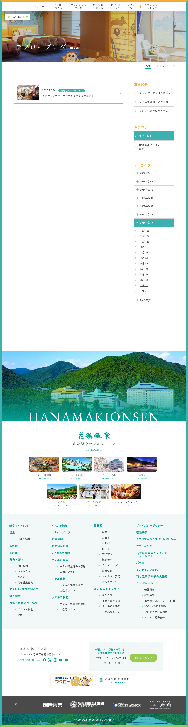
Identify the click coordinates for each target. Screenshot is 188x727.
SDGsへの (155, 606)
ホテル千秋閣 (60, 597)
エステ (21, 577)
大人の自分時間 (111, 606)
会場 (20, 615)
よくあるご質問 (61, 553)
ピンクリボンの (155, 612)
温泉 (12, 532)
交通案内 (107, 554)
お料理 (13, 546)
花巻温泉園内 (25, 582)
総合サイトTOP (19, 525)
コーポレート (144, 583)
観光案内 (15, 596)
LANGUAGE (18, 17)
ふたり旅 (107, 595)
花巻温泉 (153, 554)
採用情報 (149, 595)
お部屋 (13, 552)
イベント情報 (60, 525)
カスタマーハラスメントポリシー (156, 539)
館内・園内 (16, 559)
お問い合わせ (60, 546)
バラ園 (140, 562)
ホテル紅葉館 (60, 560)
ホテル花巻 (59, 578)
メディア (154, 617)
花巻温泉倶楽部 (152, 576)
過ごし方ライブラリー (108, 589)
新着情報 (57, 539)
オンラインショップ (148, 569)
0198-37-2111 (114, 658)
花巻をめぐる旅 (111, 600)
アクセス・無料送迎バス (23, 589)
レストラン (23, 571)
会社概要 (149, 589)
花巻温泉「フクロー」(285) (152, 147)
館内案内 (22, 566)
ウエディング (110, 565)
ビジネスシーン (111, 612)
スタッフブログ (61, 532)
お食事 (106, 537)
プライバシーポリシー (149, 525)
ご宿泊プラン (67, 572)
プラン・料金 (25, 609)
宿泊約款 (142, 532)
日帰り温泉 (23, 539)
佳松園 (98, 525)
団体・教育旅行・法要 (23, 603)
